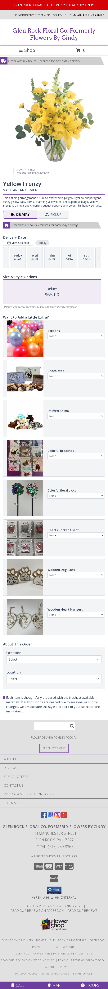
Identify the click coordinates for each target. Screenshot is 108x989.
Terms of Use (83, 973)
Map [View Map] (54, 985)
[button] (54, 890)
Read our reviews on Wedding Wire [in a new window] (53, 906)
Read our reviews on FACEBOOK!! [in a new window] (38, 910)
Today (42, 243)
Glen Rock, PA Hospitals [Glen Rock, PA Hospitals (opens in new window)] (68, 940)
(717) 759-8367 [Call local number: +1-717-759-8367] (93, 15)
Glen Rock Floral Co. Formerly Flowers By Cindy (54, 34)
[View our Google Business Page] (50, 816)
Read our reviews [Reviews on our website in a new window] (82, 910)
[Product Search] (54, 726)
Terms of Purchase (55, 973)
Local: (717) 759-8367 (54, 846)
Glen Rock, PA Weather (33, 953)
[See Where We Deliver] (54, 748)
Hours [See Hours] (90, 985)
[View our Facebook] (44, 816)
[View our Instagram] (57, 816)
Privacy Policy (26, 973)
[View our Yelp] (64, 816)
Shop (27, 50)
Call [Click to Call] (17, 985)
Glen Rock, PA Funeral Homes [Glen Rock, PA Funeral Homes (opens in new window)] (24, 940)
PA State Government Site (72, 953)
